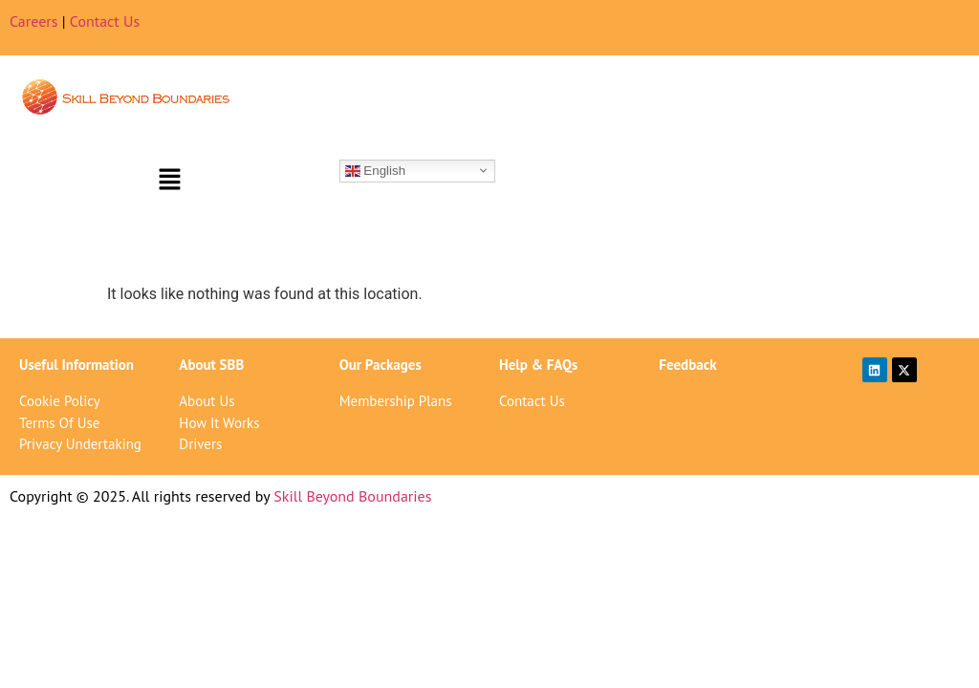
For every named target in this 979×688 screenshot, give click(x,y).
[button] (169, 181)
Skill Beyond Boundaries (352, 495)
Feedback (687, 364)
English (375, 170)
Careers (34, 21)
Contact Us (105, 21)
